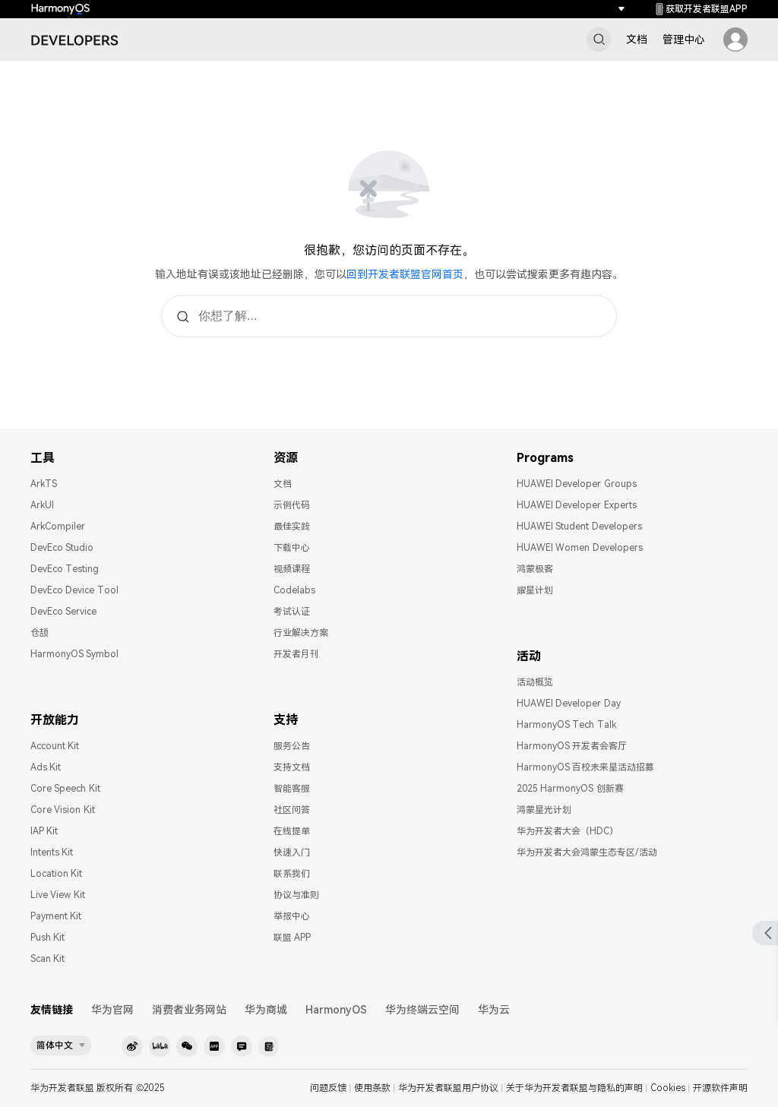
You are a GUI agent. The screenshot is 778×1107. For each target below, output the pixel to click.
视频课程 (292, 569)
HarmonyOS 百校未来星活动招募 (585, 767)
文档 (636, 39)
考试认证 (292, 611)
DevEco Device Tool (74, 590)
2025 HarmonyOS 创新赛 (570, 788)
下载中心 (292, 547)
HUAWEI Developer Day (569, 703)
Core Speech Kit (65, 788)
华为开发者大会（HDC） (567, 831)
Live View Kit (57, 895)
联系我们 (292, 873)
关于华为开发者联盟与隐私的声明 (574, 1088)
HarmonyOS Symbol (74, 654)
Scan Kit (47, 959)
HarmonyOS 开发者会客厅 (572, 746)
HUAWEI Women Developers (580, 547)
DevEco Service (63, 611)
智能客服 (292, 788)
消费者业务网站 (189, 1010)
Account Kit (54, 746)
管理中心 (684, 39)
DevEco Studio (61, 547)
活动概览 (535, 682)
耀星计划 (535, 590)
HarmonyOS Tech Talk (566, 725)
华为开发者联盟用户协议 (448, 1088)
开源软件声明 (720, 1088)
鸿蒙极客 (535, 569)
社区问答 (292, 810)
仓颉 (39, 633)
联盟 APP (292, 937)
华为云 (494, 1010)
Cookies (667, 1088)
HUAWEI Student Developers (579, 526)
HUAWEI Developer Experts (577, 505)
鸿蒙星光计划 (544, 810)
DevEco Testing (64, 569)
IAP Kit (44, 831)
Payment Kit (55, 916)
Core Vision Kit (62, 810)
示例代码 (292, 505)
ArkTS (43, 484)
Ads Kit (45, 767)
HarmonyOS (336, 1010)
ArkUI (42, 505)
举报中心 (292, 916)
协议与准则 (296, 895)
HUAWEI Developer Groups (577, 484)
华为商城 (266, 1010)
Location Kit (56, 873)
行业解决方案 (301, 633)
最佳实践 (292, 526)
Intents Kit (51, 852)
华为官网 (112, 1010)
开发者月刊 (296, 654)
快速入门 (292, 852)
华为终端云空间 (422, 1010)
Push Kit (47, 937)
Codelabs (294, 590)
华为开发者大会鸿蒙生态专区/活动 (587, 852)
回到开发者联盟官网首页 (404, 274)
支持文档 (292, 767)
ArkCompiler (57, 526)
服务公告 (292, 746)
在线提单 (292, 831)
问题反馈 (328, 1088)
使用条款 (372, 1088)
